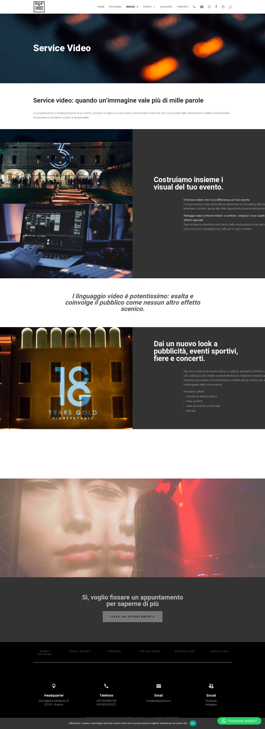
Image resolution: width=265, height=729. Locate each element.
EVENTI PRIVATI (80, 651)
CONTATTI (182, 7)
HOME (100, 7)
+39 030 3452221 (106, 705)
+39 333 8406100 (106, 701)
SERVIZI (130, 7)
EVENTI (147, 7)
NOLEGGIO (166, 7)
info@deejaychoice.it (158, 701)
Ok (193, 723)
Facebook (211, 701)
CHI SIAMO (115, 7)
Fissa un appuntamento (132, 616)
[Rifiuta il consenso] (260, 723)
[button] (239, 721)
